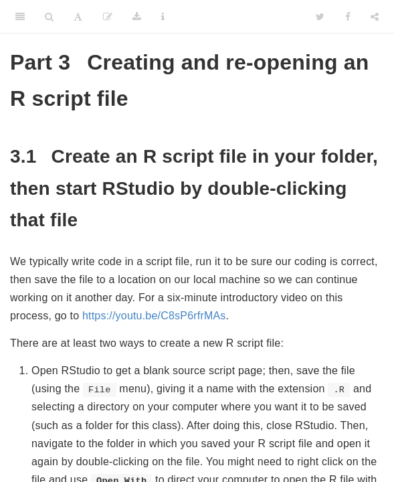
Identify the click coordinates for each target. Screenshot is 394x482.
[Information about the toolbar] (163, 16)
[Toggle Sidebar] (20, 16)
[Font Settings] (78, 16)
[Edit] (107, 16)
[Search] (49, 16)
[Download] (136, 16)
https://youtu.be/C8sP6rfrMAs (154, 315)
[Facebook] (348, 16)
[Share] (375, 16)
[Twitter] (320, 16)
